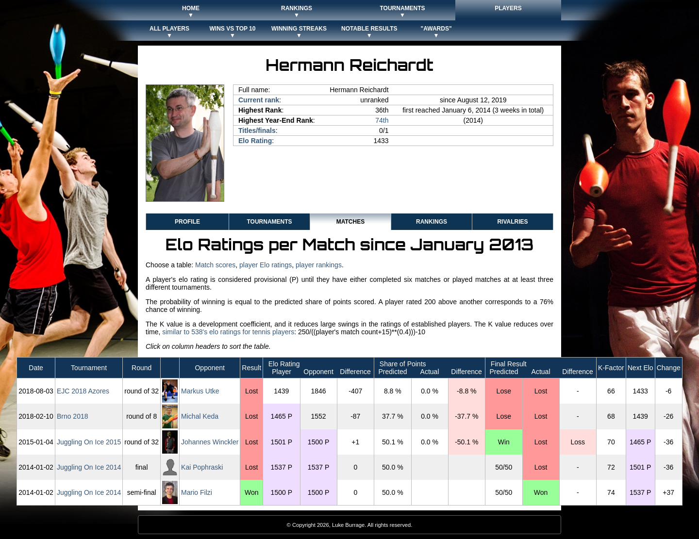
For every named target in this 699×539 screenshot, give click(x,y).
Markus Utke (200, 391)
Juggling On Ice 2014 (89, 467)
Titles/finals (257, 130)
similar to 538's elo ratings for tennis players (228, 332)
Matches (350, 221)
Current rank (258, 100)
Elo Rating (255, 141)
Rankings (431, 221)
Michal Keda (199, 416)
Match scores (215, 265)
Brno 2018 (72, 416)
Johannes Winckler (209, 442)
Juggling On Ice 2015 (89, 442)
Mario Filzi (196, 492)
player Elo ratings (265, 265)
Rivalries (512, 221)
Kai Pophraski (202, 467)
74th (381, 120)
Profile (187, 221)
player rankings (319, 265)
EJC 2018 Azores (83, 391)
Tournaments (269, 221)
